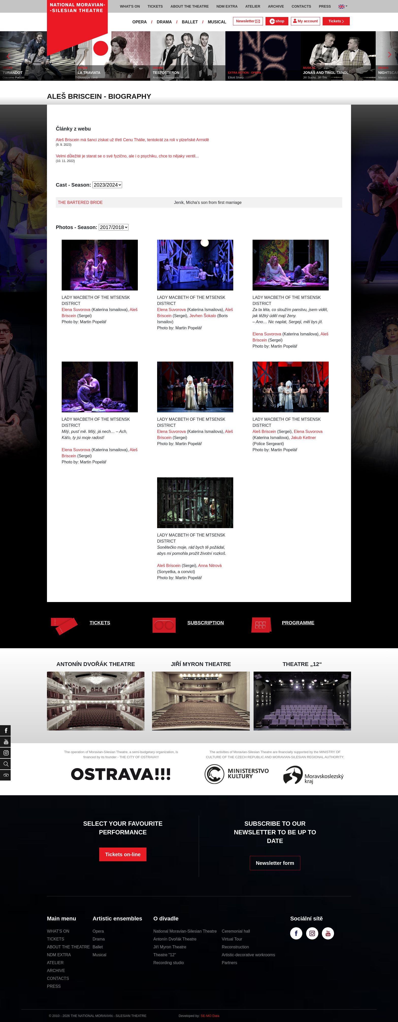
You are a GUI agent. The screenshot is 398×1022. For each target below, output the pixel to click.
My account (305, 21)
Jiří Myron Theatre (169, 947)
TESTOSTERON (166, 73)
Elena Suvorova (76, 309)
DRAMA (164, 22)
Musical (99, 955)
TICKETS (100, 622)
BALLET (190, 22)
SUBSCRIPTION (205, 622)
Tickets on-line (123, 854)
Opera (98, 931)
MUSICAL (217, 22)
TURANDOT (13, 73)
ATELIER (55, 963)
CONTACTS (58, 978)
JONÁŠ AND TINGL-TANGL (326, 73)
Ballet (98, 947)
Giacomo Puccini (13, 77)
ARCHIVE (276, 6)
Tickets (336, 21)
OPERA (139, 22)
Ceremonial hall (236, 931)
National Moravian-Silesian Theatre (185, 931)
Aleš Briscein (264, 431)
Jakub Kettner (303, 437)
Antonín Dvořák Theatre (174, 939)
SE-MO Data (210, 1016)
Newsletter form (275, 863)
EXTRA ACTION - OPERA (244, 72)
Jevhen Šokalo (202, 316)
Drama (99, 939)
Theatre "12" (164, 955)
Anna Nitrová (210, 565)
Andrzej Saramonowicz (168, 77)
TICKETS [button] (155, 6)
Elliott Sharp (236, 77)
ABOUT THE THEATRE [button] (190, 6)
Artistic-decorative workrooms (248, 955)
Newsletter (248, 21)
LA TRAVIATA (89, 73)
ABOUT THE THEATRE (68, 947)
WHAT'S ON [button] (130, 6)
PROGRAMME (298, 622)
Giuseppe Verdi (88, 77)
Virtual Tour (232, 939)
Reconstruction (235, 947)
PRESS (54, 986)
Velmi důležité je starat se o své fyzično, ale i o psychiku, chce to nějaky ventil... (127, 156)
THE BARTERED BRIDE (80, 202)
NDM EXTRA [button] (227, 6)
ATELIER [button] (252, 6)
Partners (229, 963)
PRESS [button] (325, 6)
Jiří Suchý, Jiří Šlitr (315, 77)
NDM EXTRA (59, 955)
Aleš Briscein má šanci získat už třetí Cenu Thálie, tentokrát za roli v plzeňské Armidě (132, 140)
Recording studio (168, 963)
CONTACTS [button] (301, 6)
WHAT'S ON (58, 931)
